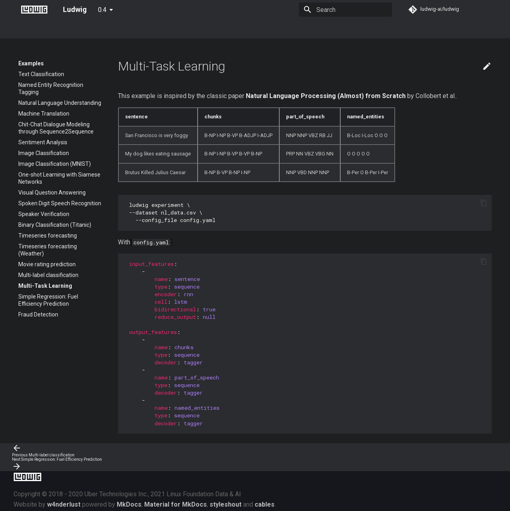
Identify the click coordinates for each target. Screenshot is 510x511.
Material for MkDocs (175, 504)
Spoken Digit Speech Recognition (59, 203)
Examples (187, 29)
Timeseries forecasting (47, 235)
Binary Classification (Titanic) (54, 225)
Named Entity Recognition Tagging (50, 88)
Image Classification (43, 153)
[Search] (345, 9)
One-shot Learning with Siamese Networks (59, 178)
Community (276, 29)
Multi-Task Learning (45, 286)
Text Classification (41, 74)
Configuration (148, 29)
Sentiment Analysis (42, 142)
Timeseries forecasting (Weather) (47, 250)
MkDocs (129, 504)
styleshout (225, 504)
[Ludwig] (34, 9)
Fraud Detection (38, 314)
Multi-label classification (48, 275)
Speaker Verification (43, 214)
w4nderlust (63, 504)
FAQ (307, 29)
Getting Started (63, 29)
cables (265, 504)
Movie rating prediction (47, 264)
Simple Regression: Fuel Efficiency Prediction (48, 300)
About (26, 29)
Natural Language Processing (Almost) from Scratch (326, 96)
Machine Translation (43, 113)
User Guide (106, 29)
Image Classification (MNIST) (54, 164)
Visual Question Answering (52, 192)
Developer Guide (230, 29)
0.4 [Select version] (102, 10)
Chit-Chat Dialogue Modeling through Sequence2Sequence (56, 128)
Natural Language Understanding (59, 103)
